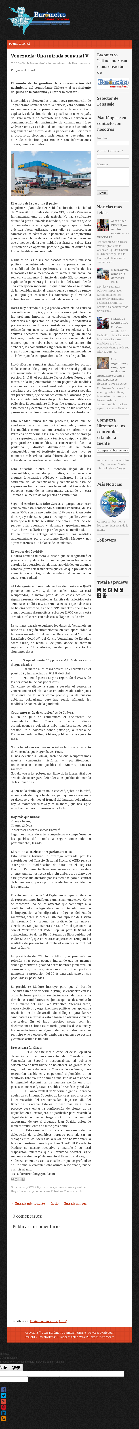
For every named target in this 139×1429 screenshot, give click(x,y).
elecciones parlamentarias (57, 1187)
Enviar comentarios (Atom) (48, 1321)
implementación (39, 1191)
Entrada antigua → (77, 1203)
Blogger (122, 468)
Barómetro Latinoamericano (68, 1332)
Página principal (19, 43)
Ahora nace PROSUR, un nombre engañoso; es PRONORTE (113, 229)
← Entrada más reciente (28, 1203)
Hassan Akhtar (47, 1337)
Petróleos (57, 1191)
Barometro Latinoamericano (48, 63)
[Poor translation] (16, 1367)
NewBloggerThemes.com (98, 1337)
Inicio (54, 1203)
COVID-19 (33, 1187)
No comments (81, 63)
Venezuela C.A (73, 1191)
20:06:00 (19, 63)
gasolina (80, 1187)
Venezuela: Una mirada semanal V (50, 56)
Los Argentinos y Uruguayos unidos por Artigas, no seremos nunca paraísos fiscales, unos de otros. (112, 371)
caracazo (20, 1187)
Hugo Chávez (19, 1191)
